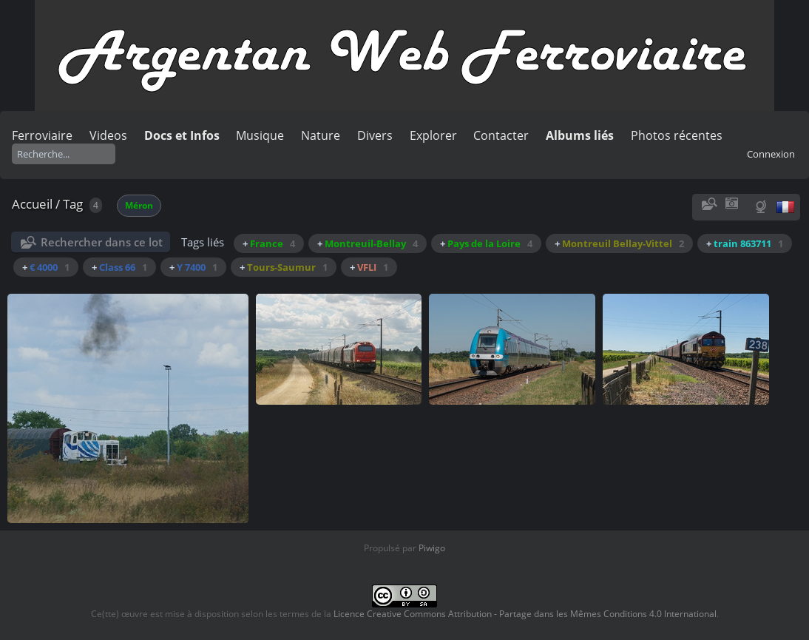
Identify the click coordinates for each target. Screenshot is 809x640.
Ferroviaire (42, 135)
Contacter (501, 135)
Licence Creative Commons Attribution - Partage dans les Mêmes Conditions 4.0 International (525, 613)
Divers (375, 135)
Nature (320, 135)
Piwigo (432, 548)
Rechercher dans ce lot (102, 242)
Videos (108, 135)
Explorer (433, 135)
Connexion (771, 154)
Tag (73, 203)
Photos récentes (676, 135)
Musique (260, 135)
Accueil (32, 203)
